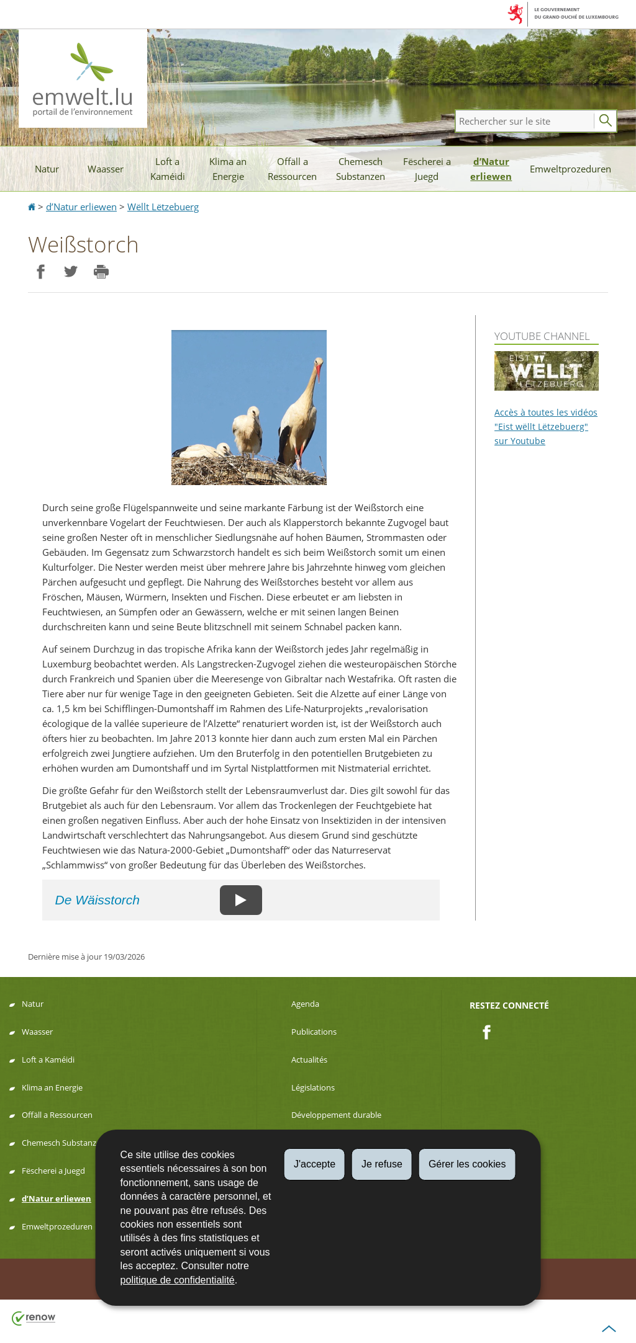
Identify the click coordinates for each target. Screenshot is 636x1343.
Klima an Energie (228, 168)
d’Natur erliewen (491, 168)
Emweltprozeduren (570, 169)
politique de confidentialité (177, 1280)
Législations (313, 1087)
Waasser (106, 169)
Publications (314, 1031)
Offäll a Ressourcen (292, 168)
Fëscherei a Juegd (427, 168)
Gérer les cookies (467, 1164)
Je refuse (381, 1164)
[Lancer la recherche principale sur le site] (605, 121)
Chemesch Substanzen (360, 168)
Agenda (305, 1003)
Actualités (309, 1059)
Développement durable (336, 1114)
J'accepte (314, 1164)
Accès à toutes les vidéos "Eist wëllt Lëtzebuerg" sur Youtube (545, 426)
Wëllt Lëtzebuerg (163, 206)
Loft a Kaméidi (167, 168)
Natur (47, 169)
